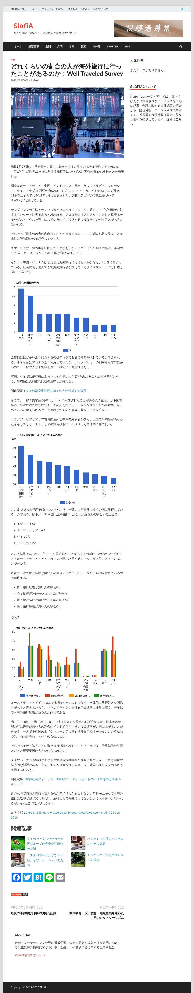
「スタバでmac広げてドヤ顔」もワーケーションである (45, 860)
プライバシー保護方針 (53, 9)
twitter (113, 46)
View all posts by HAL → (30, 955)
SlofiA (23, 25)
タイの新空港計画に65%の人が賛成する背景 (56, 390)
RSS (128, 46)
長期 (83, 46)
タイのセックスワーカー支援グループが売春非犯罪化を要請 (45, 843)
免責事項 (72, 9)
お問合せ (85, 9)
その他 (96, 46)
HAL (36, 80)
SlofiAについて (100, 9)
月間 (60, 46)
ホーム (35, 9)
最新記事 (33, 46)
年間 (71, 46)
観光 (25, 894)
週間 (48, 46)
